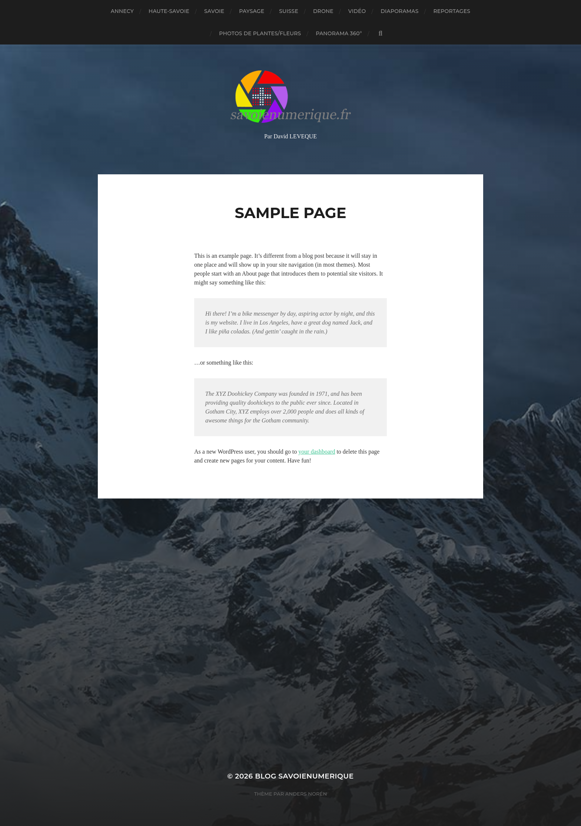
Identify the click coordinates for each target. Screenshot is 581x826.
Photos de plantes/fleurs (260, 33)
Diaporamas (399, 11)
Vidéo (357, 11)
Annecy (122, 11)
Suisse (288, 11)
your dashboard (316, 451)
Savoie (214, 11)
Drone (323, 11)
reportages (452, 11)
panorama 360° (339, 33)
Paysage (251, 11)
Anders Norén (306, 794)
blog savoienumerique (304, 776)
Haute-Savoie (169, 11)
